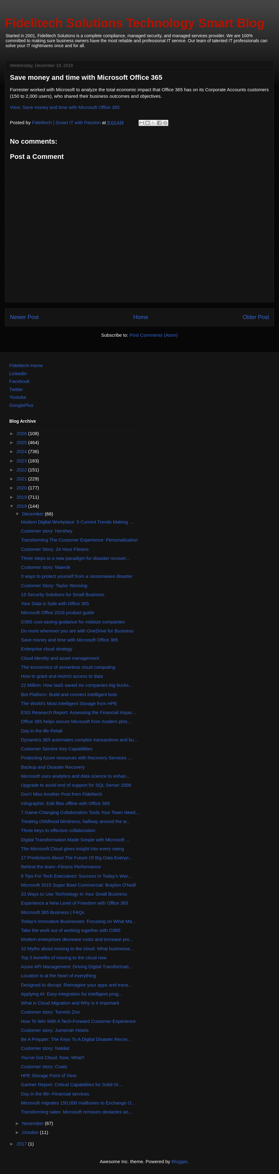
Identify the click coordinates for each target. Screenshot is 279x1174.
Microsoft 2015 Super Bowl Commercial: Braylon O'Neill (78, 885)
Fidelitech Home (26, 365)
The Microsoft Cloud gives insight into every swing (72, 848)
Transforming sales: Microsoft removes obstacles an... (76, 1111)
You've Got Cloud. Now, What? (53, 1057)
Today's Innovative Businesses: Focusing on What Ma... (78, 921)
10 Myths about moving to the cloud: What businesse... (77, 948)
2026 (22, 433)
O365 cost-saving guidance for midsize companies (73, 621)
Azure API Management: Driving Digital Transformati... (76, 966)
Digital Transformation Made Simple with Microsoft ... (75, 839)
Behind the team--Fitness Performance (61, 866)
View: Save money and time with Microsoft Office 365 (65, 107)
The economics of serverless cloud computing (68, 667)
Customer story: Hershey (47, 530)
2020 (22, 487)
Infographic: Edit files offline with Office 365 (65, 803)
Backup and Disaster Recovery (53, 767)
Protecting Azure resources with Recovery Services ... (76, 757)
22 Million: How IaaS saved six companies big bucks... (77, 685)
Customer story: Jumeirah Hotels (55, 1030)
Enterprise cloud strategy (47, 648)
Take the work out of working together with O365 (71, 930)
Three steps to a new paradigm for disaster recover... (75, 558)
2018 (22, 506)
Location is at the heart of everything (58, 975)
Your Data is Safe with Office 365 (55, 603)
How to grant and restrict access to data (62, 676)
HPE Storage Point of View (49, 1075)
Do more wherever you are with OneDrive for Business (77, 630)
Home (140, 317)
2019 (22, 497)
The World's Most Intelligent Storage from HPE (69, 703)
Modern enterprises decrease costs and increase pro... (77, 939)
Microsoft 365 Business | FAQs (53, 912)
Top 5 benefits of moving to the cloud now (64, 957)
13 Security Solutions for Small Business (62, 594)
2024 (22, 451)
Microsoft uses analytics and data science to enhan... (75, 776)
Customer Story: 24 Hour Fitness (55, 549)
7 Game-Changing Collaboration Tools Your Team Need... (80, 812)
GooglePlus (21, 405)
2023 (22, 460)
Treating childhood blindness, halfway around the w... (75, 821)
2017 (22, 1143)
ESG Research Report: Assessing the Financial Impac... (78, 712)
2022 (22, 469)
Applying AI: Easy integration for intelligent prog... (71, 993)
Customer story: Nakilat (45, 1048)
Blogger (179, 1161)
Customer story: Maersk (45, 567)
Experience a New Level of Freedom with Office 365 (74, 903)
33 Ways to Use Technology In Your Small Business (74, 894)
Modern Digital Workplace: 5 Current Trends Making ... (77, 521)
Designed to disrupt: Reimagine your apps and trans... (76, 984)
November (33, 1123)
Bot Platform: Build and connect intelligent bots (69, 694)
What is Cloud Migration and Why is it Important (70, 1002)
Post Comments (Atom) (154, 335)
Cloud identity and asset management (60, 658)
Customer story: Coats (44, 1066)
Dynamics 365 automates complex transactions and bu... (79, 739)
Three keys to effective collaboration (58, 830)
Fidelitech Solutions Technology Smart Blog (134, 23)
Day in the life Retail (41, 730)
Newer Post (24, 317)
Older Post (256, 317)
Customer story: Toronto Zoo (50, 1011)
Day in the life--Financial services (55, 1093)
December (33, 513)
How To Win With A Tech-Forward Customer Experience (78, 1021)
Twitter (16, 389)
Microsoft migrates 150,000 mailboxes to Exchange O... (78, 1102)
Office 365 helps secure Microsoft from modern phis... (76, 721)
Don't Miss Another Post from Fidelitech (61, 794)
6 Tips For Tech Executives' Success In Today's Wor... (76, 876)
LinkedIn (18, 373)
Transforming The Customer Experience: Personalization (79, 539)
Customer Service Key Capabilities (57, 748)
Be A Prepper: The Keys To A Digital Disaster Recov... (76, 1039)
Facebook (19, 381)
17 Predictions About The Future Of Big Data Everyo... (77, 857)
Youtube (17, 397)
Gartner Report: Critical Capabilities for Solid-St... (71, 1084)
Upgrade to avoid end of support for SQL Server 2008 (76, 785)
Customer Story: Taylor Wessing (54, 585)
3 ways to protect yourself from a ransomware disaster (77, 576)
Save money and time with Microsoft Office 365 (69, 639)
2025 (22, 442)
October (31, 1132)
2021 (22, 478)
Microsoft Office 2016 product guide (58, 612)
